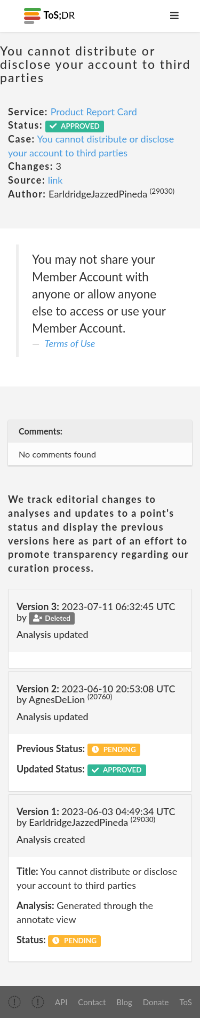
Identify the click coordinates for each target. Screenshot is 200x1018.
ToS (186, 1002)
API (61, 1002)
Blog (124, 1002)
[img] (14, 1002)
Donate (156, 1002)
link (55, 180)
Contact (92, 1002)
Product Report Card (94, 111)
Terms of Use (70, 343)
